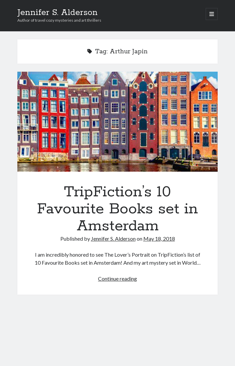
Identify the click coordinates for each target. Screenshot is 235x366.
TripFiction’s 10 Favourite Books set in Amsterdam (117, 122)
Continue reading (117, 278)
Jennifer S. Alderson (57, 12)
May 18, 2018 (159, 238)
